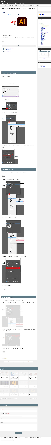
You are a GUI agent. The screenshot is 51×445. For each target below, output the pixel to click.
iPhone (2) (42, 43)
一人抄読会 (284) (42, 19)
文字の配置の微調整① (8, 49)
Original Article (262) (43, 20)
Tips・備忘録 (8, 3)
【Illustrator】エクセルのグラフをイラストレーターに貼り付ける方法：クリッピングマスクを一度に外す (14, 378)
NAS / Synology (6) (43, 28)
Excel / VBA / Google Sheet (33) (44, 32)
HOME (5, 5)
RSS (40, 14)
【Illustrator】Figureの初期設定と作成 (4, 386)
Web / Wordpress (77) (43, 39)
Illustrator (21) (42, 37)
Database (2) (42, 40)
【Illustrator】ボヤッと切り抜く (4, 394)
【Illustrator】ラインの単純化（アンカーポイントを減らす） (14, 394)
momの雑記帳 (4, 1)
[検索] (7, 440)
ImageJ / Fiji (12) (43, 35)
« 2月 (44, 58)
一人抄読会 (2, 3)
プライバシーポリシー (21, 3)
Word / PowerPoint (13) (43, 33)
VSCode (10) (42, 30)
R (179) (41, 31)
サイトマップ (15, 3)
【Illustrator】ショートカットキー (32, 394)
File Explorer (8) (42, 27)
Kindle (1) (42, 42)
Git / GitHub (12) (42, 29)
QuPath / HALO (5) (43, 36)
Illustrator (4, 12)
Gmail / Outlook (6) (43, 34)
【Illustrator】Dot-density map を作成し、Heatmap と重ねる (4, 377)
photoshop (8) (42, 38)
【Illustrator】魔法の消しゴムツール (23, 377)
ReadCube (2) (42, 41)
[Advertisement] (19, 31)
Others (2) (42, 44)
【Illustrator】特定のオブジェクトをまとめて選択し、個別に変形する (33, 378)
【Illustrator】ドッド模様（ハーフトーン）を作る (23, 386)
